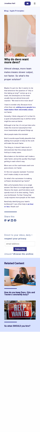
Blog (6, 11)
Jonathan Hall (9, 3)
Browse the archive (23, 254)
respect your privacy (15, 238)
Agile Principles (17, 11)
